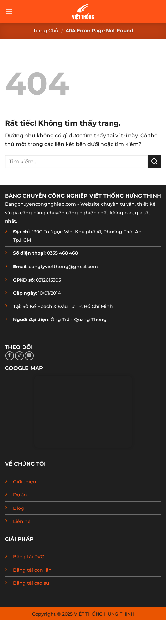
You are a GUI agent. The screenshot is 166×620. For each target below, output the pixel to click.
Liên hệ (22, 521)
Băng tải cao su (31, 583)
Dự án (20, 495)
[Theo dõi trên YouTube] (29, 355)
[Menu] (9, 11)
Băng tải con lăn (32, 570)
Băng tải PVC (28, 557)
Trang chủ (45, 30)
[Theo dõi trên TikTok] (19, 355)
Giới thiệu (24, 482)
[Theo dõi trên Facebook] (9, 355)
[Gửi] (154, 161)
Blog (18, 508)
